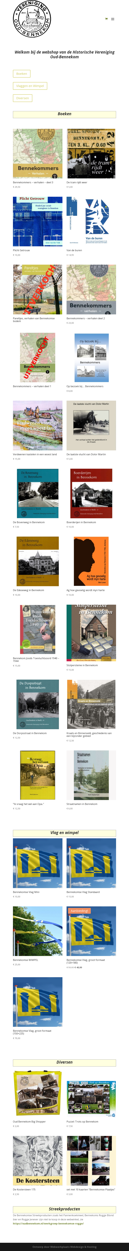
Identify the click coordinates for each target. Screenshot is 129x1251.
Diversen (22, 98)
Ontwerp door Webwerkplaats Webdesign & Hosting (64, 1247)
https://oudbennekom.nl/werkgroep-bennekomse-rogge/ (48, 1223)
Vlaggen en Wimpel (30, 86)
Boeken (21, 74)
